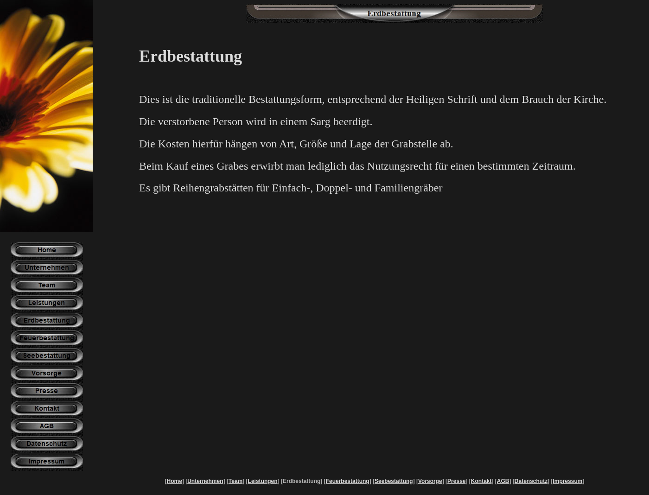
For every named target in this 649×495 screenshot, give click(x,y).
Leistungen (263, 481)
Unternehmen (205, 481)
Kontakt (481, 481)
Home (174, 481)
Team (235, 481)
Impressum (567, 481)
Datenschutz (531, 481)
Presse (456, 481)
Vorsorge (430, 481)
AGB (503, 481)
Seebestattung (394, 481)
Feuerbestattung (347, 481)
